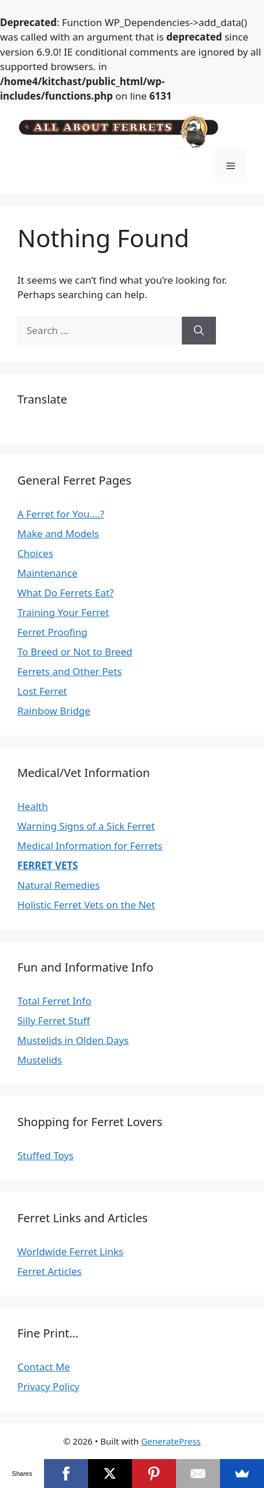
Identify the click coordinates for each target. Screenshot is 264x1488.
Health (32, 806)
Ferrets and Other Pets (69, 671)
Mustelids (39, 1059)
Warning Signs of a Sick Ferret (86, 826)
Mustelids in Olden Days (73, 1040)
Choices (35, 553)
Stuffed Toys (45, 1155)
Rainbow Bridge (53, 710)
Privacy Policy (48, 1386)
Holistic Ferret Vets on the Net (86, 904)
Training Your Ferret (63, 612)
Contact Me (43, 1366)
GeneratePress (171, 1441)
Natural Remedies (58, 885)
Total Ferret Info (54, 1000)
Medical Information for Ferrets (90, 845)
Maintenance (47, 573)
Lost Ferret (42, 691)
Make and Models (58, 533)
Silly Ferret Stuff (53, 1020)
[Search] (199, 330)
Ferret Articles (49, 1271)
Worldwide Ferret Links (70, 1251)
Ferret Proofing (52, 632)
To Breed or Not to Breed (74, 651)
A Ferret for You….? (60, 514)
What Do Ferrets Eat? (65, 592)
